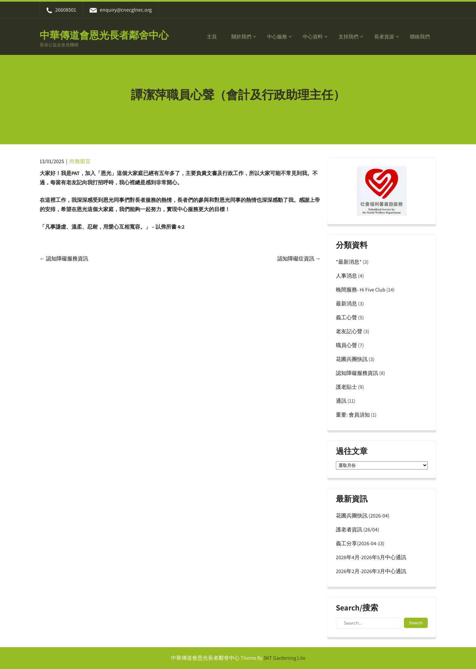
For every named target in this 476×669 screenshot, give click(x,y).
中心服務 (277, 36)
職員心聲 (346, 345)
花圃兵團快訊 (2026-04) (362, 515)
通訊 (341, 400)
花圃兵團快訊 (352, 359)
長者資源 (384, 36)
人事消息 (346, 275)
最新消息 (346, 303)
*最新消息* (349, 261)
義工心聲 (346, 317)
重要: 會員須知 (353, 414)
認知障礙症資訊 (299, 258)
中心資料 (313, 36)
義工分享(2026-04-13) (360, 543)
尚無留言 (80, 161)
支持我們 (348, 36)
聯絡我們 (420, 36)
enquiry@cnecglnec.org (121, 9)
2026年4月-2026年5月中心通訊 (371, 557)
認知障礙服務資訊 (64, 258)
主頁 (212, 36)
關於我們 (241, 36)
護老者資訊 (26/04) (357, 529)
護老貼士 (346, 386)
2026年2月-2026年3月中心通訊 (371, 571)
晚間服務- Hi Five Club (360, 289)
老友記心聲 (349, 331)
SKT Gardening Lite (284, 657)
